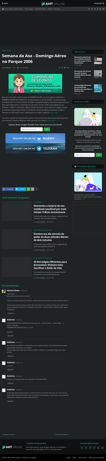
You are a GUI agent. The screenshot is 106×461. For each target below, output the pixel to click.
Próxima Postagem (61, 434)
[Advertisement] (53, 28)
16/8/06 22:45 (24, 290)
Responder (10, 313)
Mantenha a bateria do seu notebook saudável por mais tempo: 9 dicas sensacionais (50, 209)
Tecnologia (29, 9)
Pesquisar (98, 3)
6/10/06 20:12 (19, 376)
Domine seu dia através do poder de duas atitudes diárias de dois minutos (51, 237)
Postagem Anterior (9, 434)
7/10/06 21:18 (19, 390)
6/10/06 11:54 (19, 362)
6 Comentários (23, 68)
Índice (74, 458)
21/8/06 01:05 (19, 320)
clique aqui (53, 112)
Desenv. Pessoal (54, 9)
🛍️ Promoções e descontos (12, 9)
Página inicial (6, 50)
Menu (6, 3)
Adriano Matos (13, 290)
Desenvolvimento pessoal (43, 230)
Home (68, 458)
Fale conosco (82, 458)
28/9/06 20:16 (19, 342)
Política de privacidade (96, 458)
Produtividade (40, 9)
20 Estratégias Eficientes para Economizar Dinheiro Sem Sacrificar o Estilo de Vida (50, 265)
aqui (82, 199)
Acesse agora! (51, 120)
